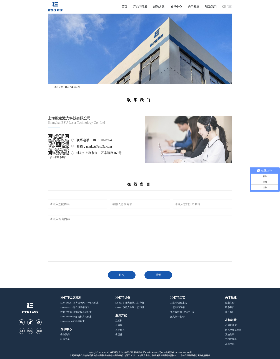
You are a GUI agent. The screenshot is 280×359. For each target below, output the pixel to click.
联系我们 (211, 6)
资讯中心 (176, 6)
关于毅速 (193, 6)
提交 (122, 345)
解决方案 (159, 6)
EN (230, 6)
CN (224, 6)
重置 (158, 345)
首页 (124, 6)
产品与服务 (140, 6)
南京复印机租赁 (233, 329)
